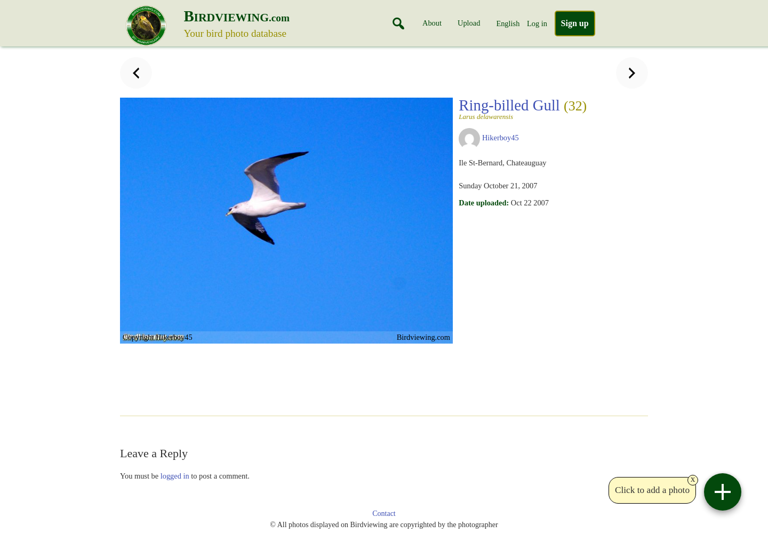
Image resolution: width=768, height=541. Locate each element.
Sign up (575, 23)
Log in (537, 23)
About (432, 23)
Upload (469, 23)
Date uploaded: (484, 202)
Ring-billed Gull (523, 108)
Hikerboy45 (500, 137)
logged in (175, 476)
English (507, 23)
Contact (384, 514)
